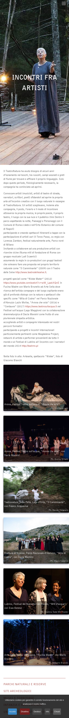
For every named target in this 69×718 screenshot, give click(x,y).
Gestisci (37, 711)
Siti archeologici (17, 691)
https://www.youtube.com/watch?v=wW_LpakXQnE (31, 282)
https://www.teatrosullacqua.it (41, 306)
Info (47, 711)
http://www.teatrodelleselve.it (30, 272)
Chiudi (57, 711)
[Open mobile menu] (63, 3)
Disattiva (25, 711)
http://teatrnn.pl (30, 345)
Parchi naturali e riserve (24, 684)
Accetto (12, 711)
